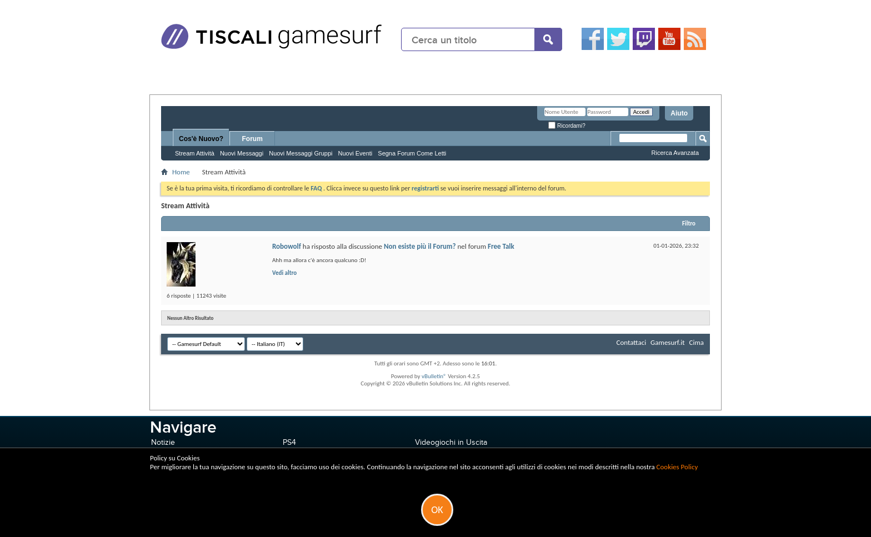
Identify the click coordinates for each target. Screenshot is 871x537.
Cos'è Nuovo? (201, 139)
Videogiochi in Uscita (451, 442)
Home (181, 172)
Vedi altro (284, 273)
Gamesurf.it (667, 342)
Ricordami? (566, 126)
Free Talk (501, 246)
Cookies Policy (677, 467)
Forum (252, 139)
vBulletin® (434, 376)
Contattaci (632, 342)
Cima (696, 342)
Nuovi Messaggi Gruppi (300, 153)
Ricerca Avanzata (675, 152)
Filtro (688, 223)
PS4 (289, 442)
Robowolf (286, 246)
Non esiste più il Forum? (420, 246)
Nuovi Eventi (355, 153)
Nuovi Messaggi (241, 153)
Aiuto (679, 113)
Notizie (163, 442)
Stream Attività (194, 153)
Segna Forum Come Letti (412, 153)
